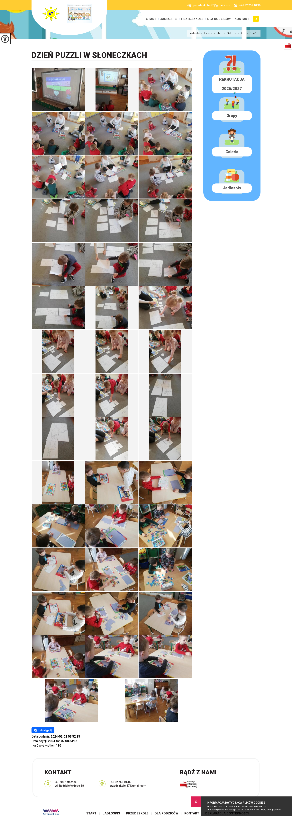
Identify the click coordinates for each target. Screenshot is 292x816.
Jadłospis (168, 19)
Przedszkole (192, 19)
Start (151, 19)
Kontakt (242, 19)
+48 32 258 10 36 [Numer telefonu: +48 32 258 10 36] (120, 782)
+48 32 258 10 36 (247, 5)
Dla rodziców (219, 19)
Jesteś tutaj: (196, 33)
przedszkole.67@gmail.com (208, 5)
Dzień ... (252, 33)
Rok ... (239, 33)
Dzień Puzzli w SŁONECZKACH (89, 55)
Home (208, 33)
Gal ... (227, 33)
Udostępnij (43, 730)
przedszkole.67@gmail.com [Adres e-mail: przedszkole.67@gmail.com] (127, 785)
